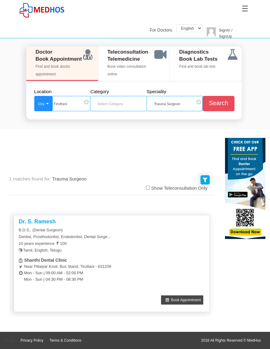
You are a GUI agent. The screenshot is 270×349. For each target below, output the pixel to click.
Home (9, 340)
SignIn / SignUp (225, 33)
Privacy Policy (32, 340)
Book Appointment (182, 300)
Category (99, 91)
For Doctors (161, 30)
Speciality (156, 91)
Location (43, 91)
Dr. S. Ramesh (37, 221)
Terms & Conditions (65, 340)
